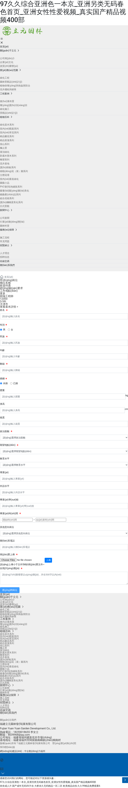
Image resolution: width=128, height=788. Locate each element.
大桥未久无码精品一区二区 (48, 786)
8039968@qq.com (19, 734)
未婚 (5, 383)
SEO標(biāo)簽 (7, 747)
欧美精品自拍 (70, 786)
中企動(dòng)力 (32, 751)
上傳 (48, 560)
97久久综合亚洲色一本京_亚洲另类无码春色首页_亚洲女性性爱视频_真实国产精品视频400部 (63, 12)
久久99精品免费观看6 (89, 786)
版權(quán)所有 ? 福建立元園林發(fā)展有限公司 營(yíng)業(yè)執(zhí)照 (38, 743)
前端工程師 (6, 296)
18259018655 (21, 732)
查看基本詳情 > (9, 306)
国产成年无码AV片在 (23, 786)
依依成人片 (6, 786)
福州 (42, 751)
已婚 (15, 383)
